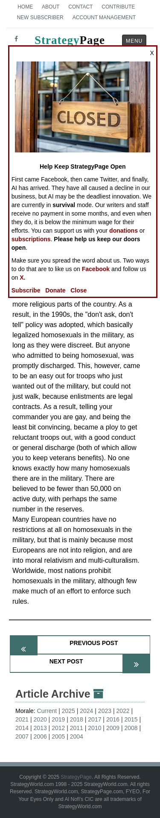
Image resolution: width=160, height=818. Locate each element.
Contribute (118, 7)
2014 (22, 728)
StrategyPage (76, 777)
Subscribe (26, 290)
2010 (94, 728)
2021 (22, 719)
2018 (76, 719)
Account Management (104, 17)
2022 (122, 710)
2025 (68, 710)
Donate (55, 290)
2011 (76, 728)
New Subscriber (40, 17)
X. (22, 277)
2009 (112, 728)
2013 (40, 728)
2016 (112, 719)
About (50, 7)
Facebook (96, 269)
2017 (94, 719)
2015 (130, 719)
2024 (86, 710)
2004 (76, 736)
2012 (58, 728)
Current (47, 710)
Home (25, 7)
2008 (130, 728)
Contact (80, 7)
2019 (58, 719)
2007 (22, 736)
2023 (104, 710)
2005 (58, 736)
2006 (40, 736)
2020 (40, 719)
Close (78, 290)
